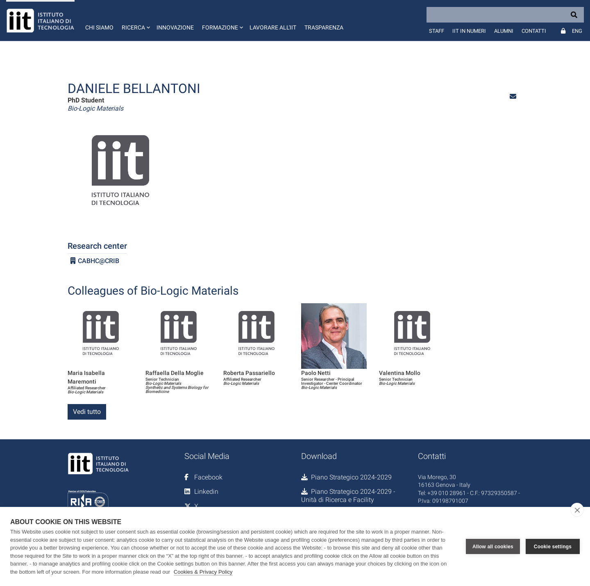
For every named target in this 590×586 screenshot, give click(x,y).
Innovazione (175, 27)
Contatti (534, 31)
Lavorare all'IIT (273, 27)
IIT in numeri (469, 31)
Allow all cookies (492, 547)
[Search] (505, 15)
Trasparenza (323, 27)
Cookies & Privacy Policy (203, 572)
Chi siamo (99, 27)
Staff (436, 31)
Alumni (503, 31)
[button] (135, 20)
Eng (577, 31)
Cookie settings (553, 547)
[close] (577, 510)
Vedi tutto (87, 412)
